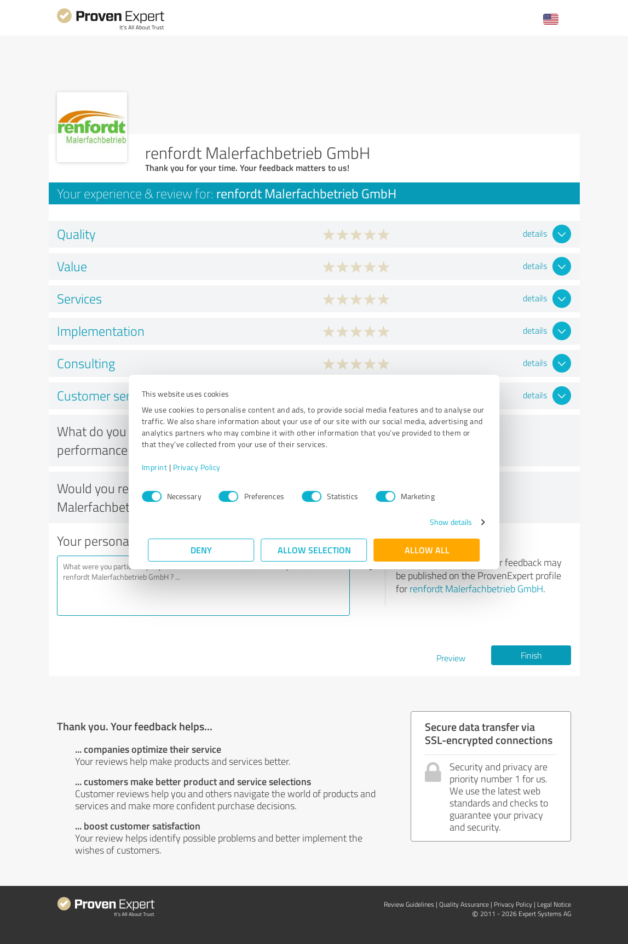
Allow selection (314, 549)
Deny (201, 549)
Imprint (161, 467)
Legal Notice (554, 904)
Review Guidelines (409, 904)
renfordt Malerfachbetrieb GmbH (476, 588)
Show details (444, 522)
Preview (450, 658)
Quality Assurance (464, 904)
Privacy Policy (203, 467)
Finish (531, 655)
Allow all (427, 549)
